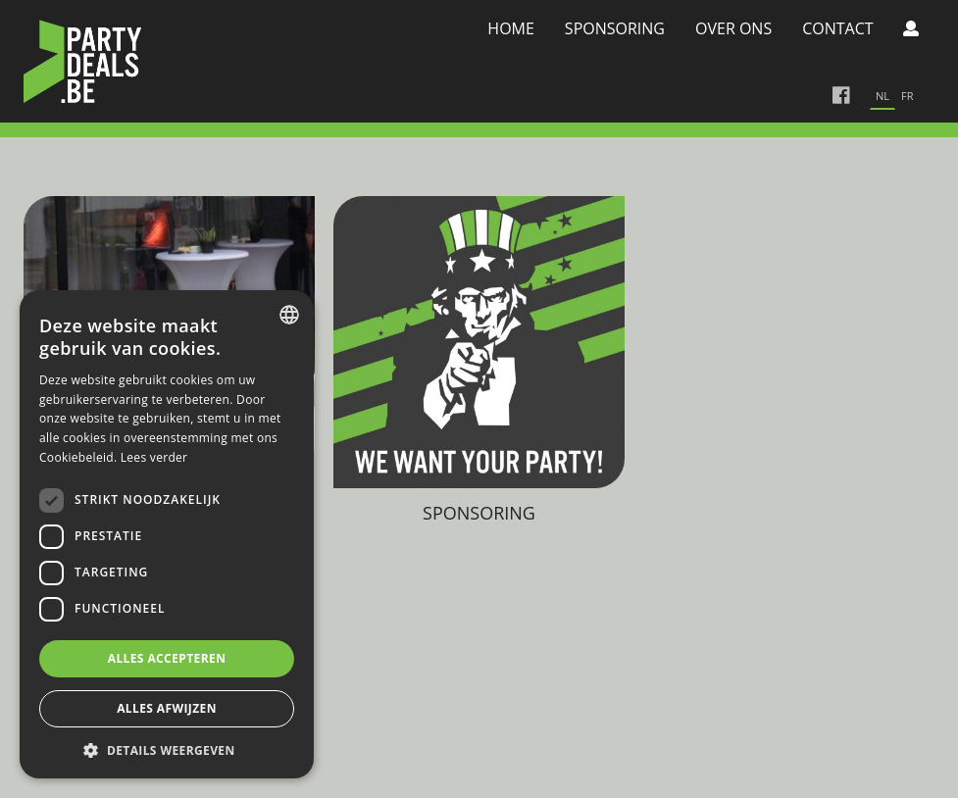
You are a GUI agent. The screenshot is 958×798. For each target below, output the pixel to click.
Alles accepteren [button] (167, 658)
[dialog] (167, 534)
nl (882, 95)
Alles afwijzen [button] (167, 708)
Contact (837, 28)
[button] (166, 749)
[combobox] (289, 314)
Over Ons (733, 28)
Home (510, 28)
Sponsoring (615, 28)
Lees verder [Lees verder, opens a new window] (154, 457)
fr (907, 95)
